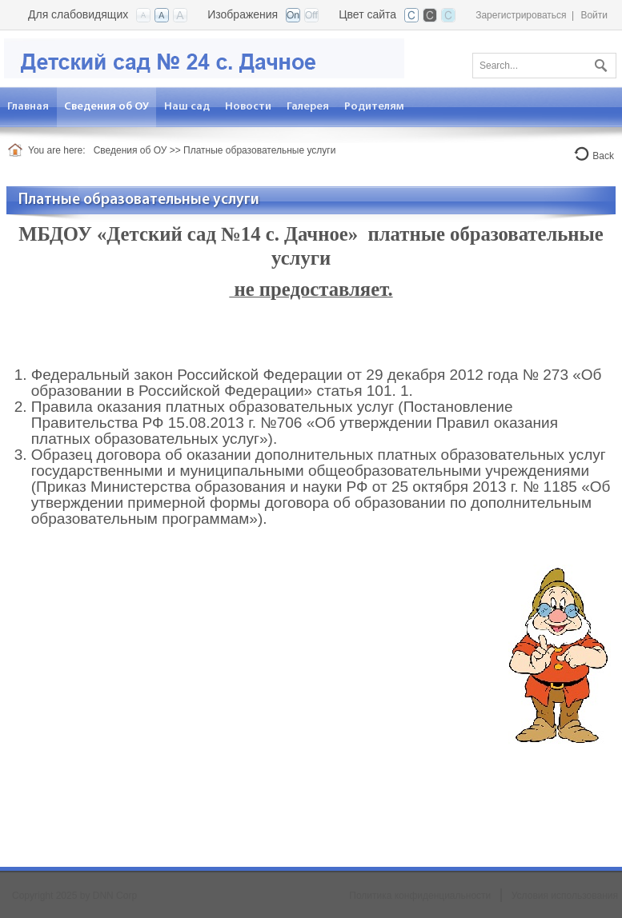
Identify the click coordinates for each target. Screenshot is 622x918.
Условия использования (565, 895)
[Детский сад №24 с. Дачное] (204, 57)
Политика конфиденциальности (420, 895)
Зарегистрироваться (521, 15)
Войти (594, 15)
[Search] (544, 65)
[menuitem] (107, 106)
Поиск (599, 62)
